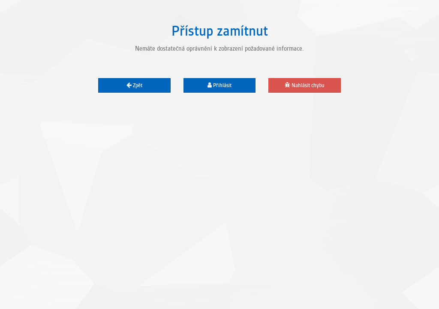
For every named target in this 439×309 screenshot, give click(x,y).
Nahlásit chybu (305, 85)
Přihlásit (219, 85)
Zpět (134, 85)
